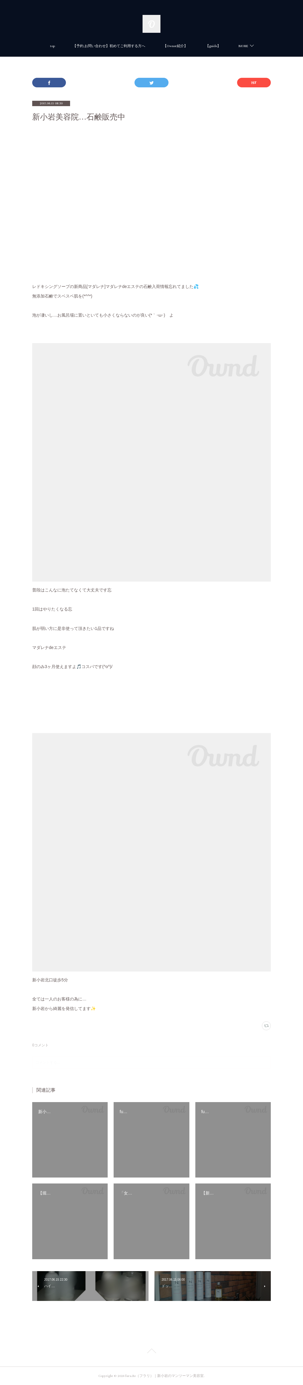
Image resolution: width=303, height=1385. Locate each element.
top (52, 46)
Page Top (151, 1352)
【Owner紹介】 (175, 46)
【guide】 (213, 46)
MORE (243, 46)
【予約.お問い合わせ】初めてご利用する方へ (109, 46)
